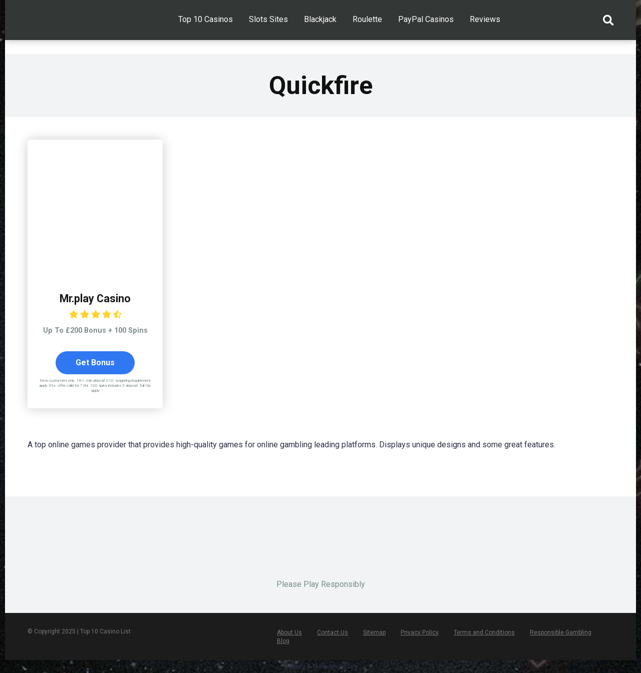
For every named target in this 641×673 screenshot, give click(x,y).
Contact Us (332, 632)
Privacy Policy (420, 632)
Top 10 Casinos (205, 19)
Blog (283, 640)
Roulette (367, 19)
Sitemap (374, 632)
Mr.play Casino (95, 298)
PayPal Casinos (426, 19)
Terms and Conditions (484, 632)
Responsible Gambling (560, 632)
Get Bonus (95, 362)
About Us (289, 632)
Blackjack (320, 19)
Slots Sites (268, 19)
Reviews (485, 19)
